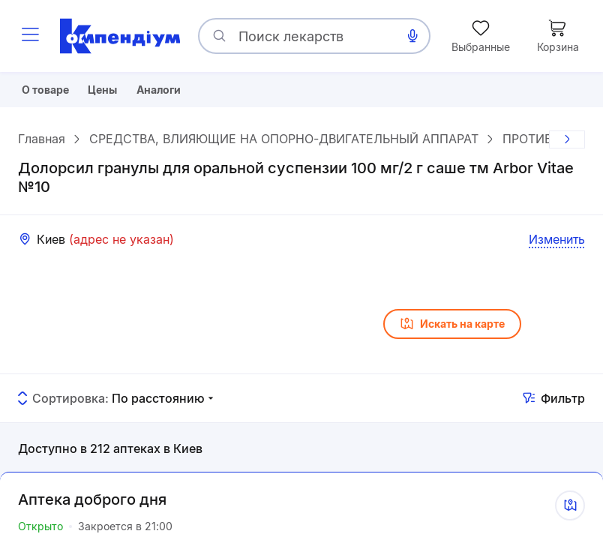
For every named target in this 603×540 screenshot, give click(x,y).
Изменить (557, 244)
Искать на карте (452, 329)
